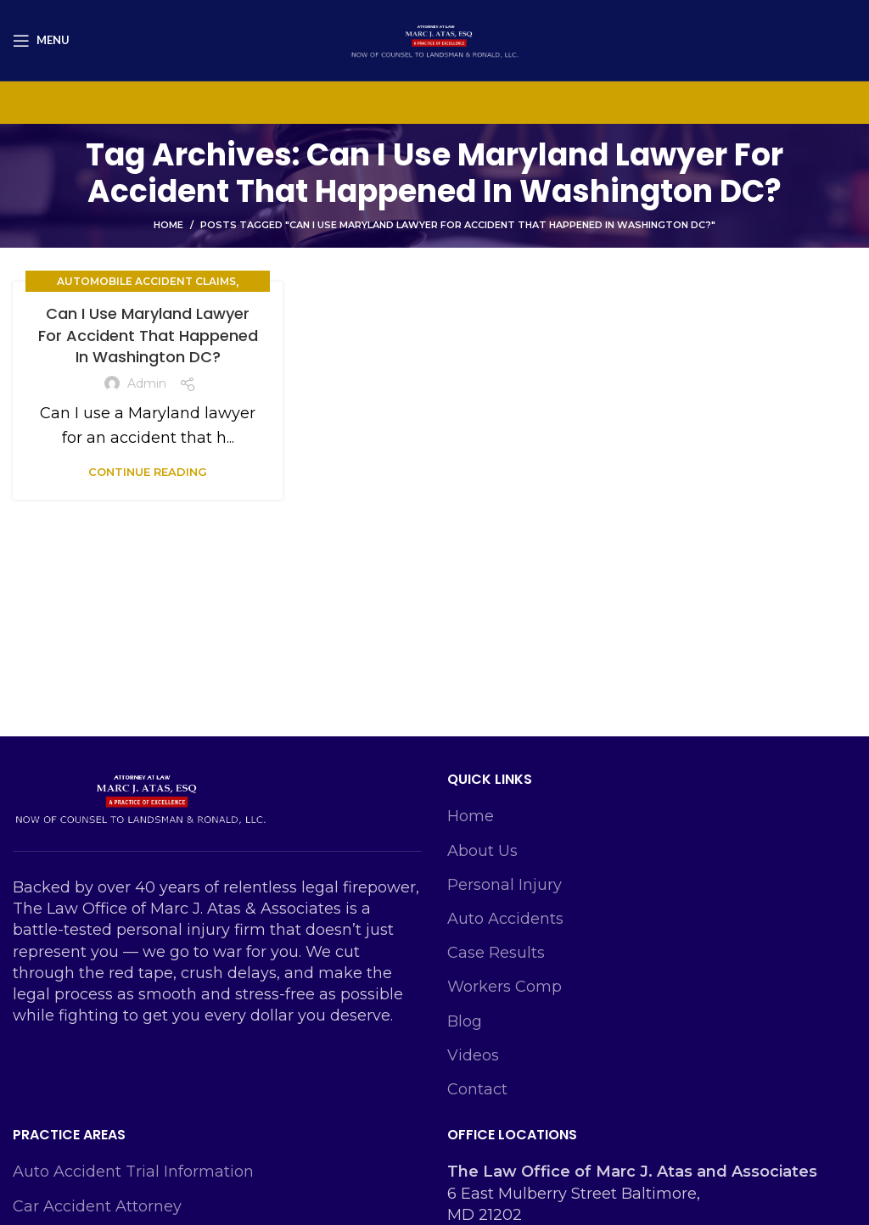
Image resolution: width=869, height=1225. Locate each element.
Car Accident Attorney (97, 1206)
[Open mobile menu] (41, 41)
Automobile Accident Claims (146, 281)
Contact (477, 1089)
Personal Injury (504, 884)
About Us (482, 851)
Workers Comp (504, 986)
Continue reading (147, 472)
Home (168, 225)
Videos (473, 1055)
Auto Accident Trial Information (133, 1171)
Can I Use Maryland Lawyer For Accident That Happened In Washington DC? (148, 334)
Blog (464, 1021)
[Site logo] (434, 39)
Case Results (496, 952)
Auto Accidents (505, 918)
